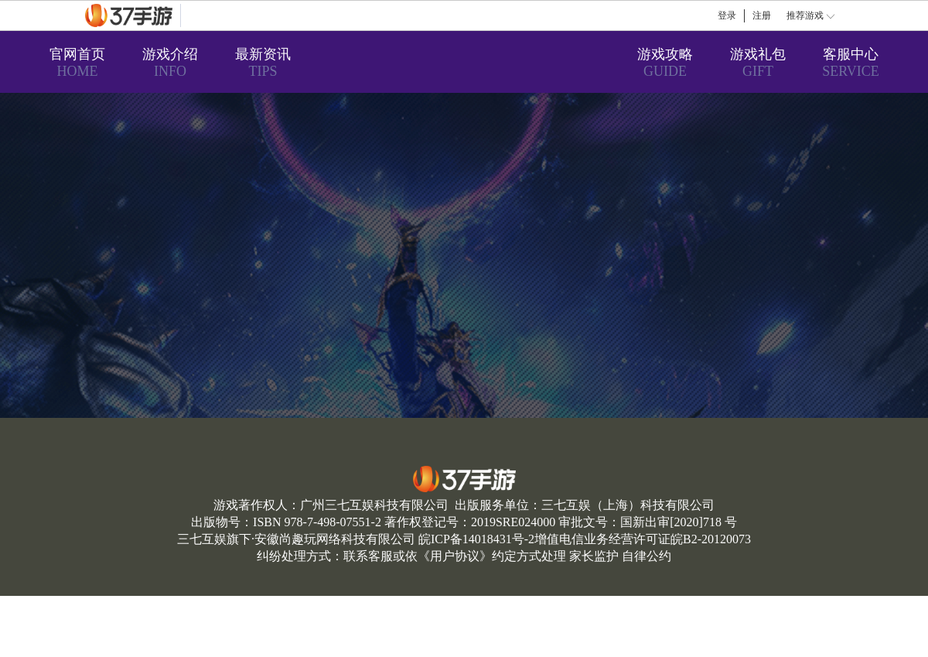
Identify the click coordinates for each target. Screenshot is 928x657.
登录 (727, 15)
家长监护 (594, 556)
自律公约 (646, 556)
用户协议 (454, 556)
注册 (761, 15)
